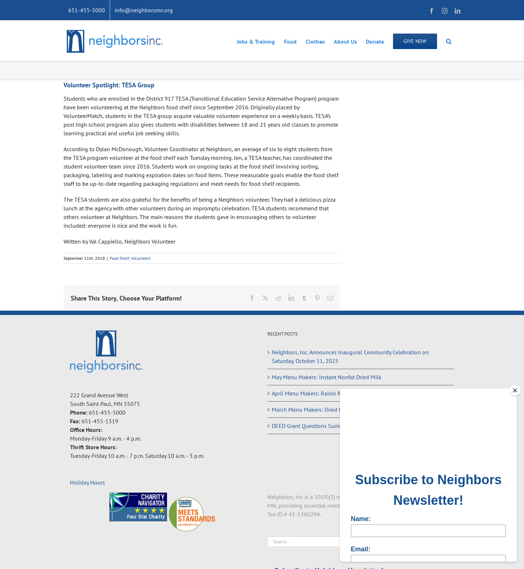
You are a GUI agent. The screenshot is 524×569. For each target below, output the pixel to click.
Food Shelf (119, 258)
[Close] (515, 390)
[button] (448, 41)
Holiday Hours (87, 482)
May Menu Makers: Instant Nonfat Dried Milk (326, 377)
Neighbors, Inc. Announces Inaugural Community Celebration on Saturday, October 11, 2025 (350, 356)
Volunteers (140, 258)
